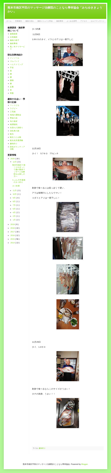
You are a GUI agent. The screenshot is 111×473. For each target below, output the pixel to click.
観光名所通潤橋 (16, 140)
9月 (14, 198)
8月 (14, 201)
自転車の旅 (14, 131)
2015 (12, 239)
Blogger (84, 464)
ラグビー (13, 108)
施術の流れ (29, 21)
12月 (15, 162)
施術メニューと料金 (45, 21)
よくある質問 (72, 21)
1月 (14, 220)
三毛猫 (13, 112)
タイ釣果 (16, 186)
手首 (12, 68)
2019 (12, 224)
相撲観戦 (13, 124)
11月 (15, 190)
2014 (12, 243)
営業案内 (18, 21)
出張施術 (13, 37)
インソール (14, 58)
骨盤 (12, 93)
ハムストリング (16, 64)
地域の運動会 (15, 115)
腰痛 (12, 80)
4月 (14, 212)
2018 (12, 228)
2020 (12, 159)
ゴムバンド (14, 61)
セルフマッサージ (97, 21)
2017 (12, 232)
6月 (14, 209)
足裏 (12, 87)
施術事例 (59, 21)
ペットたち (14, 105)
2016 (12, 235)
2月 (14, 216)
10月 (15, 194)
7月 (14, 205)
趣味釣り (42, 448)
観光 (12, 134)
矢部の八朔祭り (16, 128)
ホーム (8, 21)
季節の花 (13, 118)
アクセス (83, 21)
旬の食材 (13, 121)
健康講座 (13, 34)
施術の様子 (14, 40)
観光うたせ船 (15, 137)
